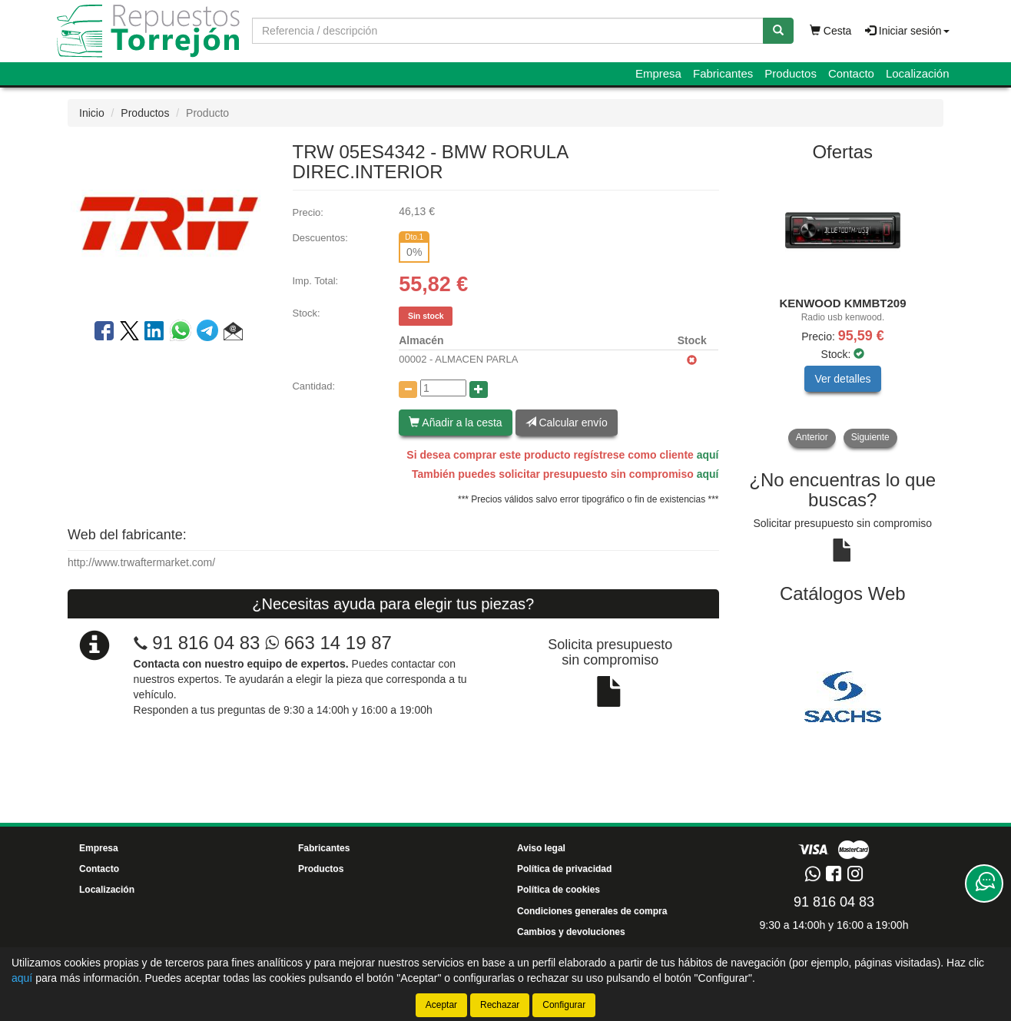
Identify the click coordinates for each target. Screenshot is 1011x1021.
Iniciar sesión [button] (907, 31)
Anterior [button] (812, 437)
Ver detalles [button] (842, 379)
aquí (708, 455)
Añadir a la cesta (455, 422)
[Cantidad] (443, 388)
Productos (790, 73)
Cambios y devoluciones (571, 932)
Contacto (851, 73)
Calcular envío (566, 422)
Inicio (91, 113)
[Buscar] (778, 31)
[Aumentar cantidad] (478, 389)
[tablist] (843, 310)
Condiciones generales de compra (592, 911)
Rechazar (499, 1004)
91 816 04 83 (206, 642)
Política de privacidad (564, 869)
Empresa (658, 73)
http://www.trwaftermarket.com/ (141, 562)
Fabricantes (723, 73)
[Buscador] (508, 31)
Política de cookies (558, 889)
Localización (918, 73)
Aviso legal (541, 848)
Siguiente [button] (870, 437)
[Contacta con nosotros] (984, 883)
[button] (233, 333)
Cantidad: (313, 386)
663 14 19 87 (328, 642)
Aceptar (441, 1004)
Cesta (830, 31)
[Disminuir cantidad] (408, 389)
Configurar (563, 1004)
